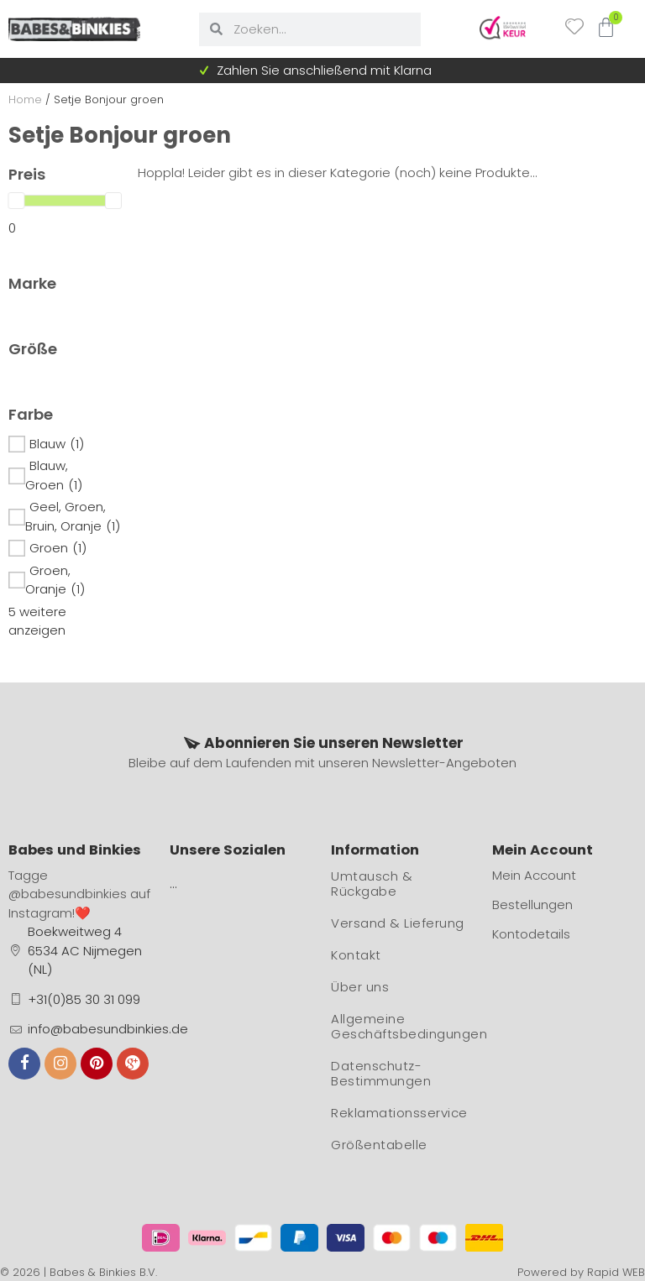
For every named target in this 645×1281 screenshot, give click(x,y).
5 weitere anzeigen (37, 621)
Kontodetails (531, 934)
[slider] (16, 200)
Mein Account (534, 875)
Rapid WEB (616, 1272)
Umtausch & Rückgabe (371, 883)
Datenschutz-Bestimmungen (381, 1073)
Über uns (360, 987)
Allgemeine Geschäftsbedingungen (403, 1026)
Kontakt (356, 955)
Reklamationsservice (399, 1113)
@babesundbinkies (67, 893)
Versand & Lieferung (397, 923)
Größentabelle (379, 1144)
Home (25, 99)
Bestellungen (532, 904)
